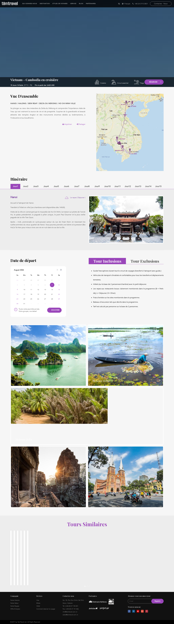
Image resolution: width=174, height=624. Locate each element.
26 (38, 299)
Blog (80, 3)
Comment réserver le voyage (45, 609)
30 (17, 304)
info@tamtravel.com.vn (70, 612)
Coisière (103, 83)
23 (17, 299)
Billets (38, 603)
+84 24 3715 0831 (140, 4)
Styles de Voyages (58, 3)
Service (72, 3)
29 (59, 299)
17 (24, 294)
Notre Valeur (14, 603)
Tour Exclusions (145, 261)
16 (17, 294)
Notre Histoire (14, 600)
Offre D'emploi (15, 609)
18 (31, 294)
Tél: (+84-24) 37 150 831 (70, 606)
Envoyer (54, 310)
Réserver (153, 82)
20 (45, 294)
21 (52, 294)
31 (24, 304)
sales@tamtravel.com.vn (70, 615)
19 (38, 294)
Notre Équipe (14, 606)
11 (31, 289)
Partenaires (89, 3)
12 (38, 289)
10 (24, 289)
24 (24, 299)
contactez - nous (161, 3)
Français (127, 4)
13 (45, 289)
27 (45, 299)
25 (31, 299)
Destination (43, 3)
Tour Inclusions (107, 261)
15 (59, 289)
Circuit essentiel (122, 83)
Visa (37, 600)
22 (59, 294)
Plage (142, 83)
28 (52, 299)
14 (52, 289)
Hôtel (38, 606)
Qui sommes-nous (28, 3)
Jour (15, 186)
